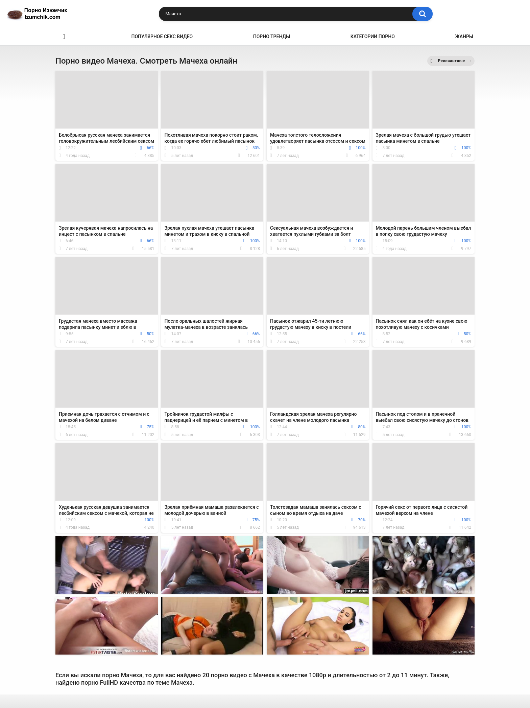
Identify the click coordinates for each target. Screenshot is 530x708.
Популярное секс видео (162, 36)
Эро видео (63, 36)
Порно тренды (271, 36)
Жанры (464, 36)
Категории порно (373, 36)
